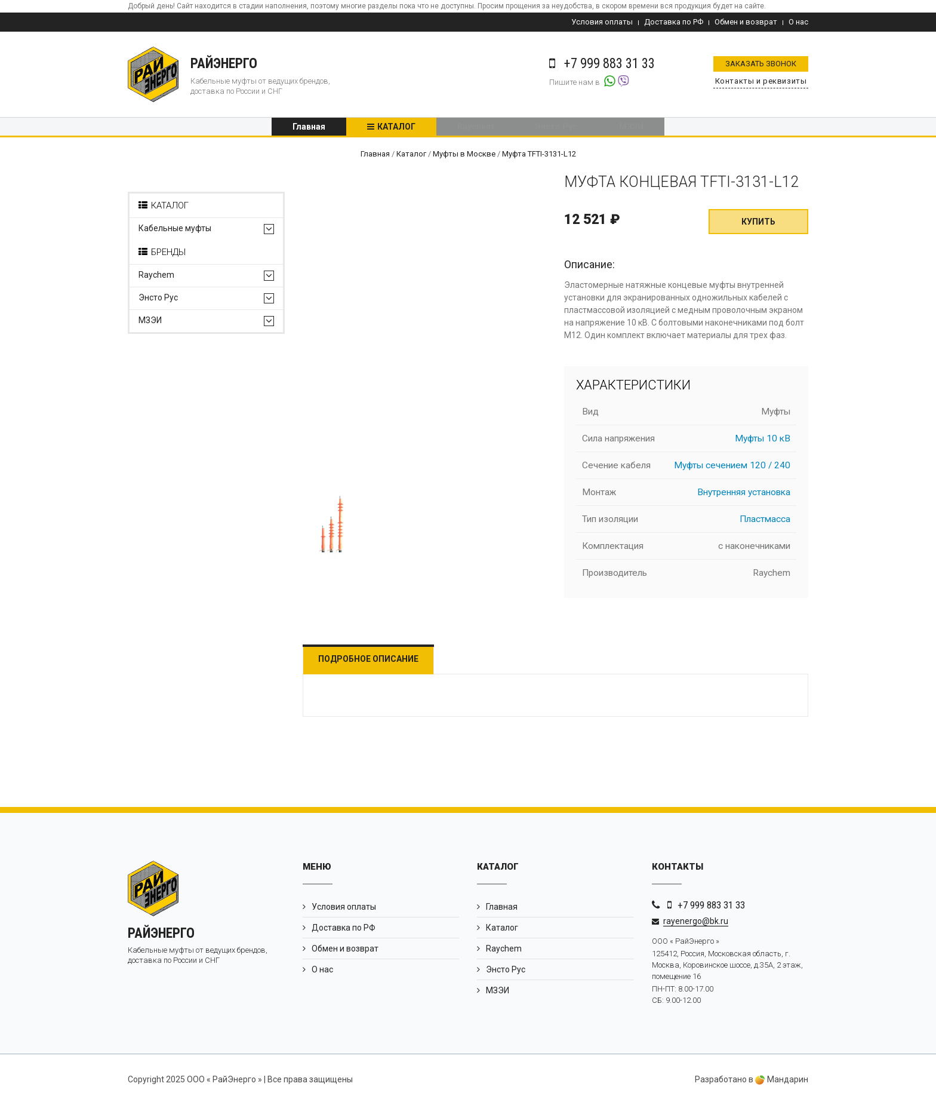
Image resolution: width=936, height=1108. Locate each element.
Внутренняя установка (743, 495)
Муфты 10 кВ (762, 442)
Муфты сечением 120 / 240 (732, 469)
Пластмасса (765, 522)
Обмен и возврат (746, 21)
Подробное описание (374, 662)
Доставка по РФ (673, 21)
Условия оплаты (602, 21)
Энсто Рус (556, 128)
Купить (758, 225)
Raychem (475, 128)
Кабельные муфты (174, 232)
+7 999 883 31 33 (711, 908)
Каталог (396, 128)
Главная (308, 128)
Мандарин (781, 1083)
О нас (798, 21)
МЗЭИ (631, 128)
